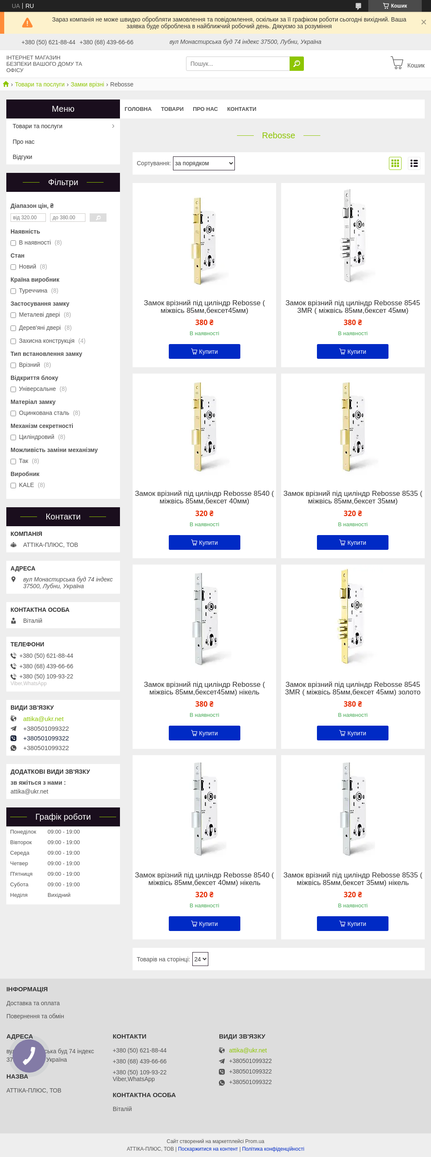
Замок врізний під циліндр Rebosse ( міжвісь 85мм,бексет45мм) (204, 307)
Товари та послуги (39, 84)
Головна (138, 109)
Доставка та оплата (33, 1003)
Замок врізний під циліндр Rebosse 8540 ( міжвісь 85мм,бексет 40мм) (204, 497)
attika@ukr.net (43, 719)
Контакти (242, 109)
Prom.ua (254, 1141)
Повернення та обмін (35, 1016)
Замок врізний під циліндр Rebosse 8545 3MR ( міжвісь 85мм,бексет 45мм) (352, 307)
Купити (208, 351)
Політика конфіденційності (273, 1149)
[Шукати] (297, 64)
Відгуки (22, 156)
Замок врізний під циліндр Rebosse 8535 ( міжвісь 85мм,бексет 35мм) (352, 497)
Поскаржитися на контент (208, 1149)
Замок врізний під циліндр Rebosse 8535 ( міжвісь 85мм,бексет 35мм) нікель (352, 879)
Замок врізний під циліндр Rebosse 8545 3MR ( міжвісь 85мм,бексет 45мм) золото (352, 688)
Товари (172, 109)
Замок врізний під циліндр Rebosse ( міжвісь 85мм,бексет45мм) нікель (204, 688)
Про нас (205, 109)
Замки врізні (87, 84)
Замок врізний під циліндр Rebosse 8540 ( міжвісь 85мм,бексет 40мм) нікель (204, 879)
